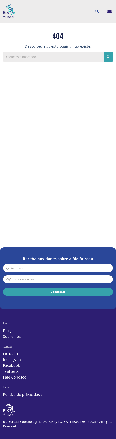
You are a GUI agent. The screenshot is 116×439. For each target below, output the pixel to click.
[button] (109, 11)
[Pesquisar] (108, 57)
